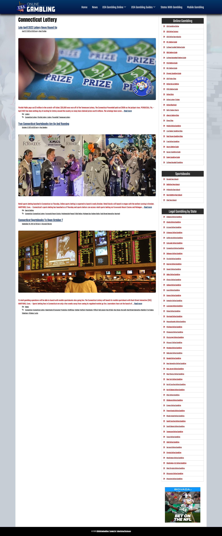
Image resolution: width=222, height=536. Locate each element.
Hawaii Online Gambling (173, 269)
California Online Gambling (174, 237)
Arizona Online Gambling (173, 227)
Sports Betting (29, 210)
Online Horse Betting (172, 84)
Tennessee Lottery (64, 117)
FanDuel (77, 310)
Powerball (55, 117)
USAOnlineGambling (102, 531)
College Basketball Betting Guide (176, 57)
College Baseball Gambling (174, 162)
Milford (95, 310)
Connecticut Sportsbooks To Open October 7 (40, 220)
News (95, 7)
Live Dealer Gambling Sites (174, 131)
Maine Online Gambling (173, 311)
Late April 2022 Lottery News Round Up (37, 27)
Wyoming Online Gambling (174, 478)
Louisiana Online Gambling (174, 306)
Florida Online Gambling (173, 258)
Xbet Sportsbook (171, 200)
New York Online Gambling (174, 379)
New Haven (117, 310)
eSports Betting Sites (172, 115)
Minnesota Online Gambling (174, 332)
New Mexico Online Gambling (175, 374)
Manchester (89, 310)
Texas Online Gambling (173, 436)
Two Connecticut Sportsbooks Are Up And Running (43, 124)
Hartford (82, 310)
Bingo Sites (169, 120)
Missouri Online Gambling (174, 342)
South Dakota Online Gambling (175, 426)
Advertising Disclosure (124, 531)
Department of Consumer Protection (56, 310)
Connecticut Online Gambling (175, 248)
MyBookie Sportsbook (173, 189)
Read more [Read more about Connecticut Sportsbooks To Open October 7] (138, 304)
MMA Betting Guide (172, 89)
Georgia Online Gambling (173, 264)
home (84, 7)
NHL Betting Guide (171, 68)
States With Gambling (171, 7)
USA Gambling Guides (143, 7)
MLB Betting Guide (171, 63)
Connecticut (28, 213)
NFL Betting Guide (171, 42)
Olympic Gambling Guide (173, 73)
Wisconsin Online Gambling (174, 473)
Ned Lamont (101, 310)
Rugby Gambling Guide (173, 157)
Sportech (117, 213)
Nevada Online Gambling (173, 358)
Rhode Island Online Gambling (175, 416)
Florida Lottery (42, 117)
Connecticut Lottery (31, 117)
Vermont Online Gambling (174, 447)
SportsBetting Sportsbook (174, 195)
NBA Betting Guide (171, 52)
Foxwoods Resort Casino (53, 213)
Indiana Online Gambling (173, 285)
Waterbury (25, 313)
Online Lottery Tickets (173, 99)
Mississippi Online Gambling (175, 337)
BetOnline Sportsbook (173, 184)
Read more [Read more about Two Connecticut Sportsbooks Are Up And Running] (148, 207)
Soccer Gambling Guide (173, 152)
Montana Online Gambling (174, 347)
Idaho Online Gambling (173, 274)
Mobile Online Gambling (173, 125)
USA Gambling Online (114, 7)
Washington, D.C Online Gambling (176, 463)
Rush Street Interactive (107, 213)
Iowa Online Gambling (173, 290)
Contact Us (112, 531)
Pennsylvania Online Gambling (175, 410)
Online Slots (170, 94)
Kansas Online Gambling (173, 295)
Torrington (150, 310)
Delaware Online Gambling (174, 253)
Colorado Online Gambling (174, 243)
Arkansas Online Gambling (174, 232)
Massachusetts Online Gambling (176, 321)
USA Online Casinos (172, 31)
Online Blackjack (171, 104)
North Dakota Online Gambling (175, 389)
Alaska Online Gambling (173, 222)
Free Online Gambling (172, 141)
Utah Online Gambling (172, 442)
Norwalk (123, 310)
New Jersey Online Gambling (175, 368)
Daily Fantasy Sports (172, 110)
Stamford (143, 310)
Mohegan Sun (87, 213)
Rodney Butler (95, 213)
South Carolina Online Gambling (175, 421)
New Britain (109, 310)
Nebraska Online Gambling (174, 353)
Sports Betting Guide (172, 146)
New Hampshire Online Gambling (176, 363)
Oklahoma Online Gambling (174, 400)
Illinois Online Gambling (173, 279)
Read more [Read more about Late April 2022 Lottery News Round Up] (128, 111)
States (27, 307)
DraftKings (71, 310)
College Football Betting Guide (175, 47)
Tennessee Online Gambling (174, 431)
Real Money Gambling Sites (174, 136)
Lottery (27, 114)
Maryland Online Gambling (174, 316)
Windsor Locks (33, 313)
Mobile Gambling (195, 7)
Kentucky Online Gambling (174, 300)
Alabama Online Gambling (174, 216)
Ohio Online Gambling (172, 395)
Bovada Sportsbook (172, 179)
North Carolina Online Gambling (175, 384)
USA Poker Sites (171, 78)
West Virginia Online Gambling (175, 468)
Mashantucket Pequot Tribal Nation (71, 213)
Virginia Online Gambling (173, 452)
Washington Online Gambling (175, 457)
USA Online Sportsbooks (173, 36)
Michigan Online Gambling (174, 326)
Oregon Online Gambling (173, 405)
